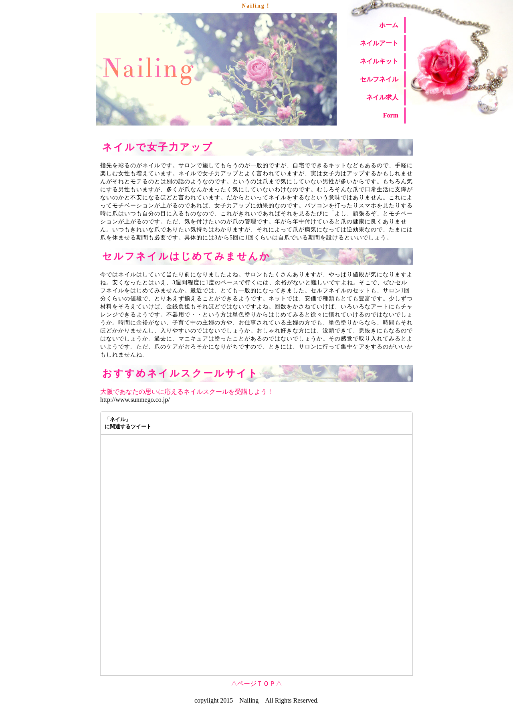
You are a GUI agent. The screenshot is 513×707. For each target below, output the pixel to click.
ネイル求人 (382, 97)
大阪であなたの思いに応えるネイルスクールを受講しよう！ (186, 391)
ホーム (388, 25)
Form (390, 115)
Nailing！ (256, 6)
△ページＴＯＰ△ (256, 683)
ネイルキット (379, 61)
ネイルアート (379, 43)
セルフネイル (379, 79)
